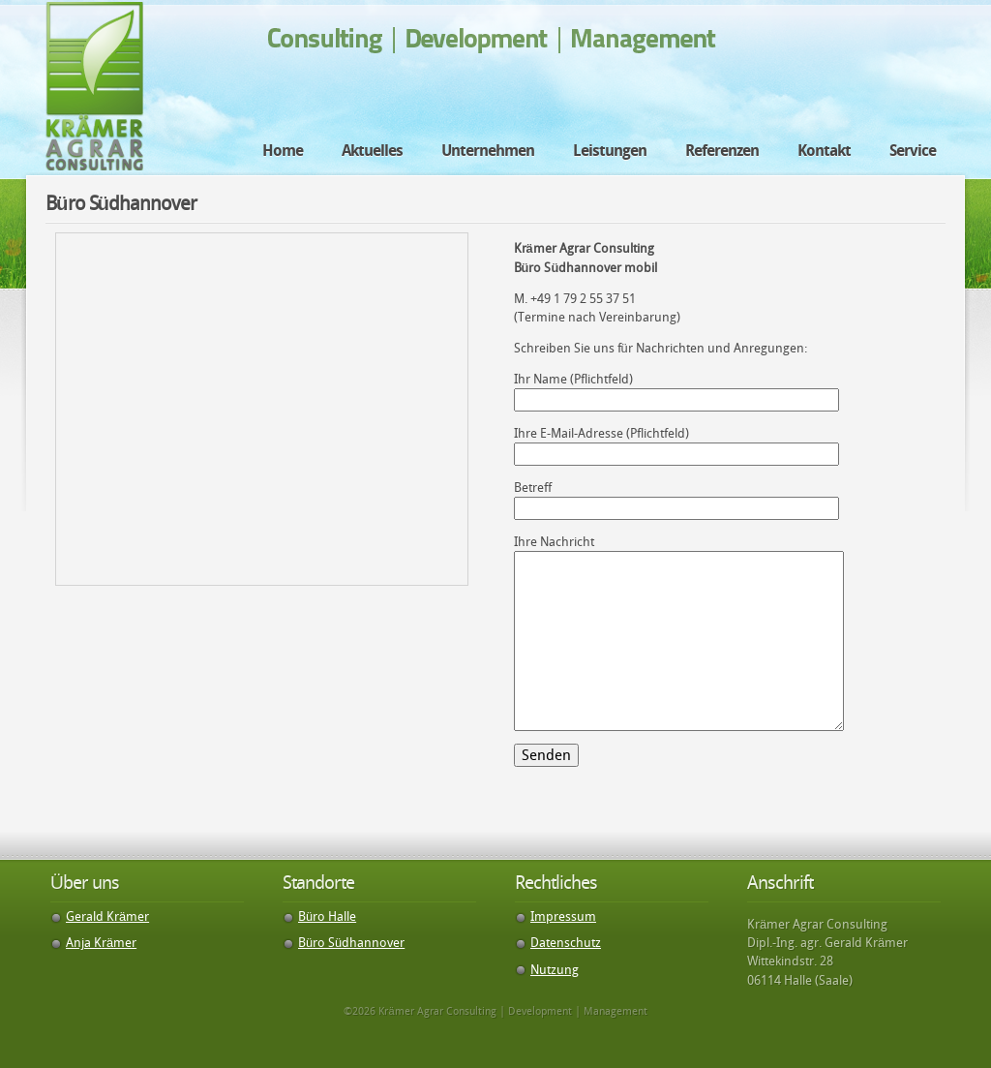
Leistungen (609, 150)
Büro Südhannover (351, 942)
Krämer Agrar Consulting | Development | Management (94, 86)
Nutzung (554, 969)
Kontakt (824, 150)
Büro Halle (327, 916)
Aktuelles (372, 150)
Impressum (563, 916)
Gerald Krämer (107, 916)
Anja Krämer (101, 942)
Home (282, 150)
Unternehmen (487, 150)
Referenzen (722, 150)
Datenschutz (565, 942)
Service (912, 150)
